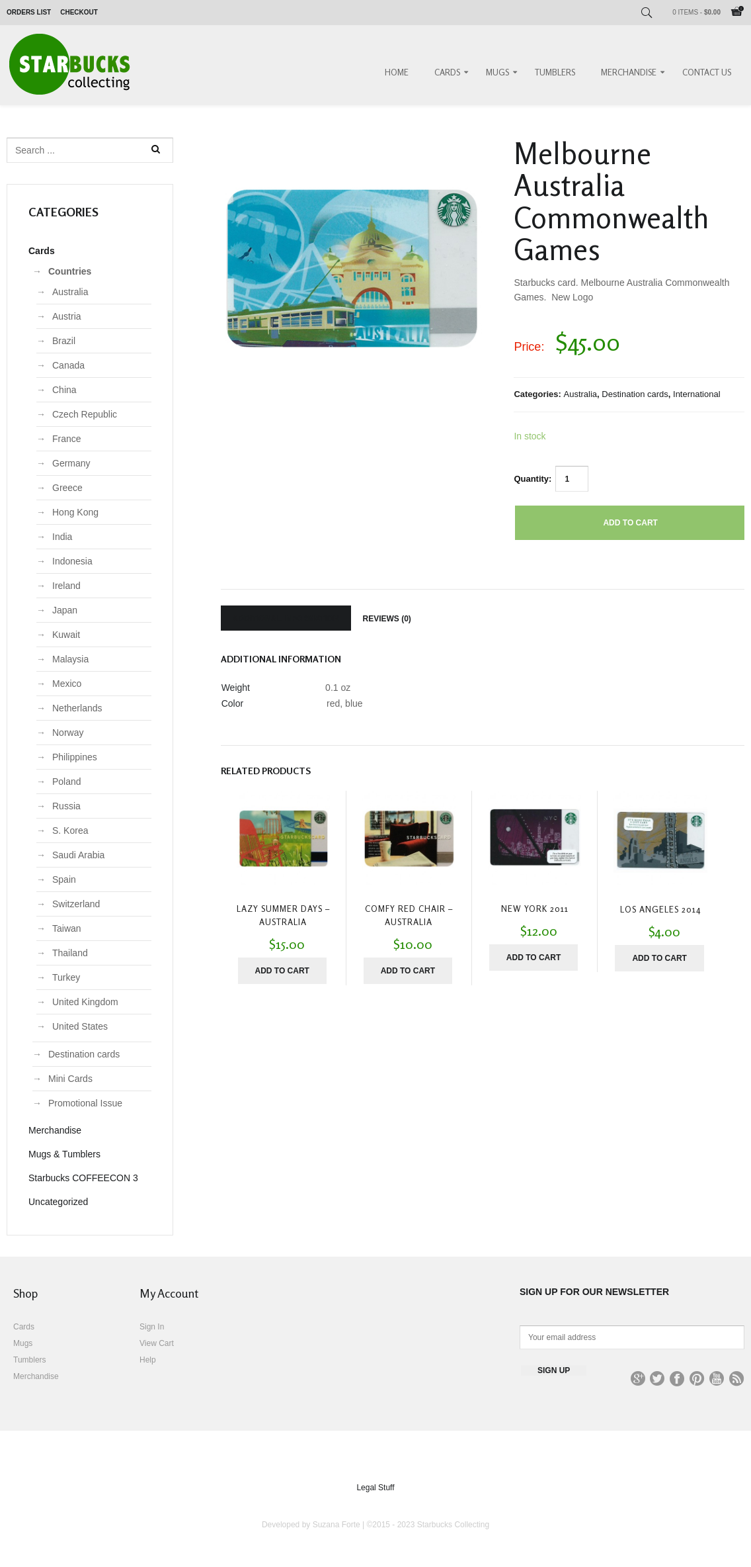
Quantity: (532, 479)
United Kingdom (85, 1002)
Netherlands (77, 708)
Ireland (66, 585)
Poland (66, 781)
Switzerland (76, 904)
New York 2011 (535, 908)
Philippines (74, 757)
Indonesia (72, 561)
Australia (581, 394)
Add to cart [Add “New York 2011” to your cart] (533, 957)
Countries (69, 271)
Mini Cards (70, 1078)
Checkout (79, 12)
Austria (66, 316)
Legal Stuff (375, 1487)
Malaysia (70, 659)
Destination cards (635, 394)
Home (397, 72)
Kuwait (66, 634)
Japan (64, 610)
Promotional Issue (85, 1103)
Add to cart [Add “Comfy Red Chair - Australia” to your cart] (408, 970)
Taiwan (66, 928)
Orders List (29, 12)
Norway (67, 732)
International (697, 394)
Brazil (63, 341)
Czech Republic (84, 414)
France (66, 438)
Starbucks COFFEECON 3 (83, 1178)
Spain (64, 879)
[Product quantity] (571, 479)
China (64, 389)
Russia (66, 806)
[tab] (286, 618)
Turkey (66, 977)
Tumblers (555, 72)
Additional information (286, 618)
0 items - (696, 12)
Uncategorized (58, 1201)
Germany (71, 463)
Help (147, 1360)
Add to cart (630, 522)
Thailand (70, 953)
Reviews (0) (387, 618)
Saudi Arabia (78, 855)
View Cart (156, 1343)
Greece (67, 487)
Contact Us (706, 72)
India (62, 536)
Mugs (497, 72)
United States (80, 1026)
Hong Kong (75, 512)
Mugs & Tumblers (64, 1154)
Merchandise (628, 72)
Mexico (66, 683)
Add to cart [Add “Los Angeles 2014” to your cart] (659, 958)
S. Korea (70, 830)
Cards (447, 72)
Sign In (151, 1326)
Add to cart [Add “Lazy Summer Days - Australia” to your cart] (282, 970)
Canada (68, 365)
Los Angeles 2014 (660, 909)
